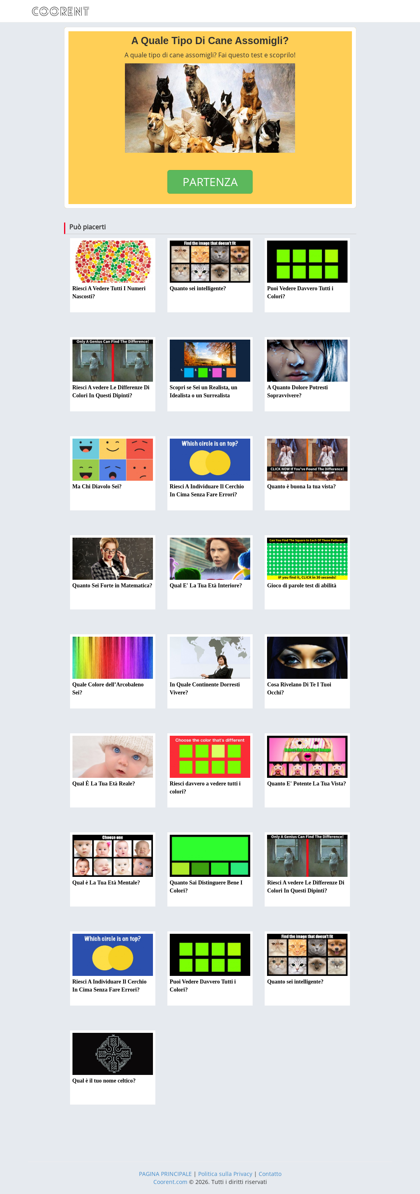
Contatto (270, 1174)
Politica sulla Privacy (225, 1174)
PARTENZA (210, 181)
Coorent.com (170, 1182)
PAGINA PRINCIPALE (165, 1174)
